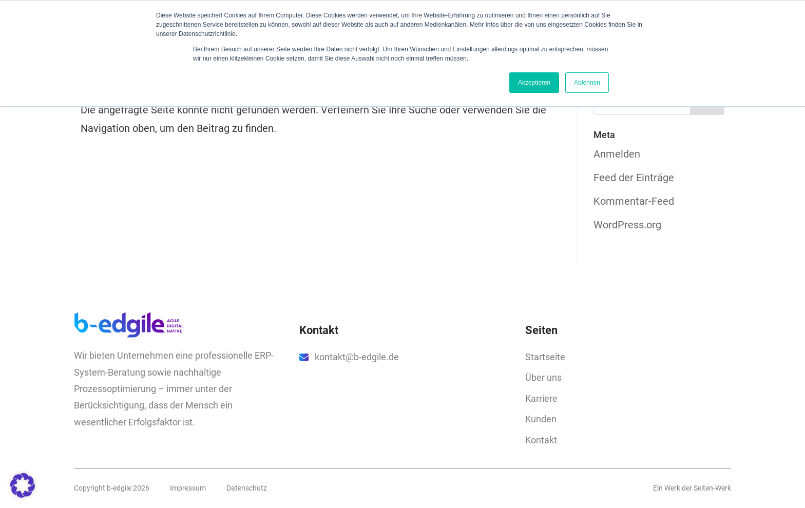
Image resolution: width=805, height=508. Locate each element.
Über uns (543, 377)
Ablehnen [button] (587, 82)
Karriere (541, 398)
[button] (22, 485)
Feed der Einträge (633, 177)
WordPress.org (627, 225)
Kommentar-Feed (633, 201)
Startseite (545, 356)
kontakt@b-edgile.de (357, 356)
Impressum (188, 488)
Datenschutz (246, 488)
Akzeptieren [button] (534, 82)
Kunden (541, 419)
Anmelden (616, 154)
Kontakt (541, 440)
